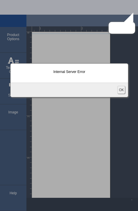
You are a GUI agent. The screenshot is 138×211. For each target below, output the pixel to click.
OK (121, 89)
